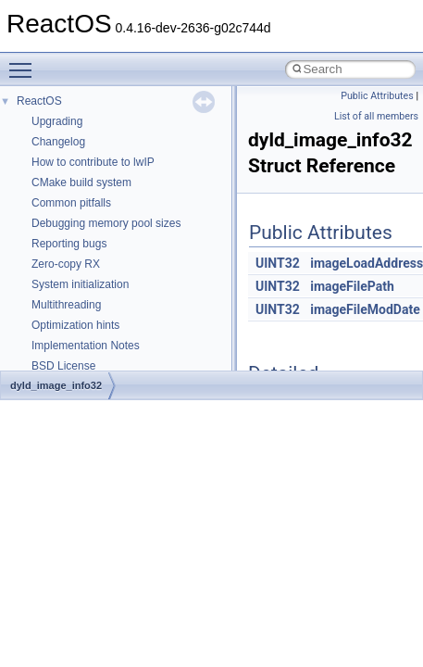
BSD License (63, 365)
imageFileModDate (364, 309)
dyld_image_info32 (56, 385)
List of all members (376, 116)
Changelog (58, 141)
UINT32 (277, 263)
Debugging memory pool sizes (105, 223)
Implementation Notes (85, 345)
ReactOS (39, 100)
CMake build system (81, 182)
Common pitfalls (71, 202)
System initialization (80, 284)
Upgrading (56, 121)
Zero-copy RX (65, 264)
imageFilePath (352, 286)
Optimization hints (75, 325)
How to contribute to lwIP (93, 162)
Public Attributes (377, 96)
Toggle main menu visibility (25, 62)
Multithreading (66, 304)
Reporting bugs (68, 243)
